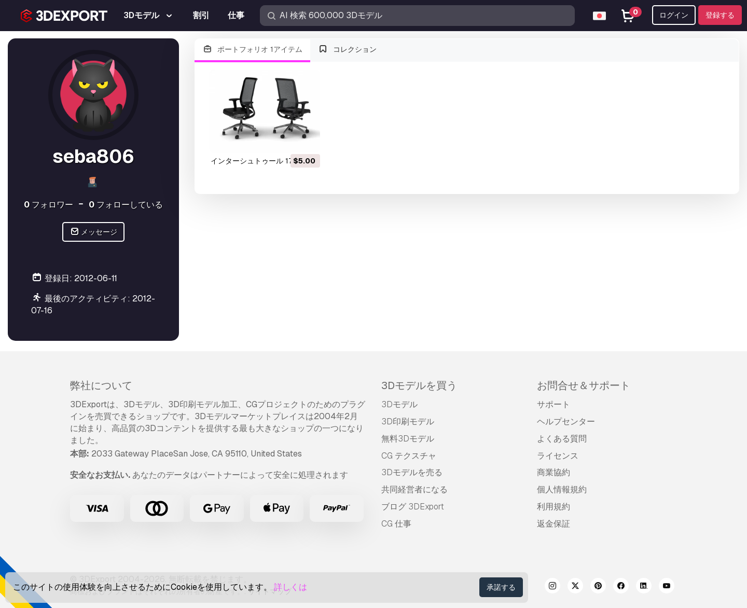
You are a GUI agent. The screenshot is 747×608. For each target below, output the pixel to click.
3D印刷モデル (407, 421)
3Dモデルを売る (411, 472)
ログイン (673, 15)
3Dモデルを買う (419, 385)
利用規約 (553, 506)
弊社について (101, 385)
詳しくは (290, 587)
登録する (720, 15)
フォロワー (48, 204)
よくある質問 (562, 438)
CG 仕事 (396, 523)
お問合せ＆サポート (583, 385)
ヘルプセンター (566, 421)
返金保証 (553, 523)
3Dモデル (399, 404)
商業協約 (553, 472)
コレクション (348, 49)
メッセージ (94, 232)
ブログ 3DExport (412, 506)
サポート (553, 404)
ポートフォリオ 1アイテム (252, 49)
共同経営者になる (414, 489)
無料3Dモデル (407, 438)
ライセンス (557, 455)
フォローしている (126, 204)
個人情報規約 (562, 489)
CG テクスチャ (408, 455)
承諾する (501, 587)
